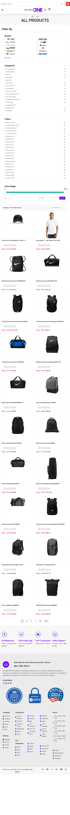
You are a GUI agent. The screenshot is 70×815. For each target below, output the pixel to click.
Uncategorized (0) (10, 105)
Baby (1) (8, 74)
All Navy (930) (9, 158)
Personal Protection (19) (12, 94)
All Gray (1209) (9, 150)
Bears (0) (8, 80)
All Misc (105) (9, 155)
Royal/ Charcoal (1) (10, 131)
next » (46, 621)
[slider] (4, 192)
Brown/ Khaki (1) (10, 122)
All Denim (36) (9, 147)
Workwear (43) (9, 108)
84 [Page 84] (40, 621)
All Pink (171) (9, 164)
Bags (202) (8, 77)
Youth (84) (8, 110)
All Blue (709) (9, 139)
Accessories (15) (10, 69)
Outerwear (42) (9, 88)
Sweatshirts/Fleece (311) (12, 99)
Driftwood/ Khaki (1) (11, 128)
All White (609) (9, 175)
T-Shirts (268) (9, 102)
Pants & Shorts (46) (10, 91)
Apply (62, 198)
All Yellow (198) (9, 178)
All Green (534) (9, 153)
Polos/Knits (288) (10, 96)
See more (7, 57)
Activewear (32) (9, 71)
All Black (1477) (9, 136)
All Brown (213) (9, 142)
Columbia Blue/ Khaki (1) (12, 125)
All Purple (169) (9, 167)
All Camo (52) (9, 144)
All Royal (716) (9, 172)
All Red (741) (9, 169)
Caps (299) (8, 83)
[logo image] (33, 10)
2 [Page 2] (26, 621)
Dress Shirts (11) (10, 85)
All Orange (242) (10, 161)
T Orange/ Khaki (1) (10, 133)
